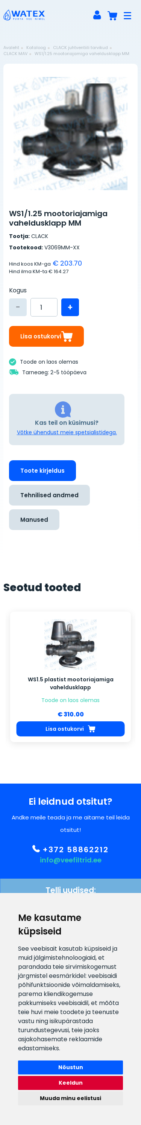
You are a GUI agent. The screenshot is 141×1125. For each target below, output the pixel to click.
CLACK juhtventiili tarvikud (80, 48)
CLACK (39, 236)
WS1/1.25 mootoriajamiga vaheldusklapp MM (82, 54)
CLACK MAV (15, 54)
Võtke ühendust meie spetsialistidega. (67, 432)
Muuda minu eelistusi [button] (70, 1098)
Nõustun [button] (70, 1067)
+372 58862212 (70, 855)
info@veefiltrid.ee (71, 866)
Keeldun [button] (71, 1083)
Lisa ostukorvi (46, 336)
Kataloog (36, 48)
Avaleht (11, 48)
